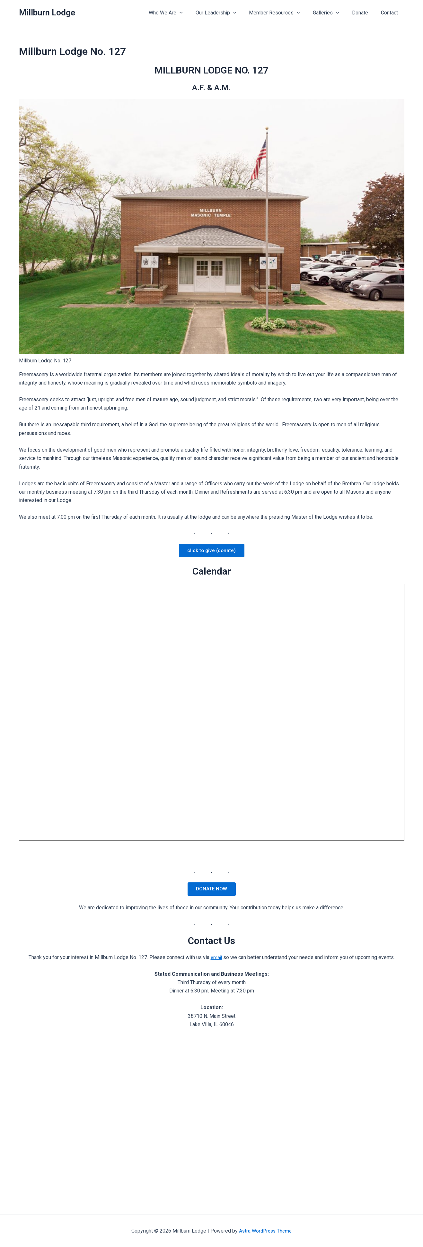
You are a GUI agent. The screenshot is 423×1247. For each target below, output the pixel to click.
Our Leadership (227, 13)
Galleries (332, 13)
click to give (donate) (211, 551)
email (216, 960)
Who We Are (180, 13)
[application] (193, 13)
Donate (364, 13)
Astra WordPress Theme (265, 1231)
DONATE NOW (211, 891)
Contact (390, 13)
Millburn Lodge (47, 12)
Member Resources (283, 13)
